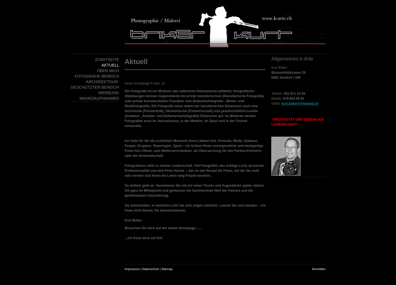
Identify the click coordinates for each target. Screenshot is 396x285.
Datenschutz (150, 269)
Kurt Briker (279, 68)
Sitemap (167, 269)
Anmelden (319, 269)
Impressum (132, 269)
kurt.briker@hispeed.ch (300, 103)
